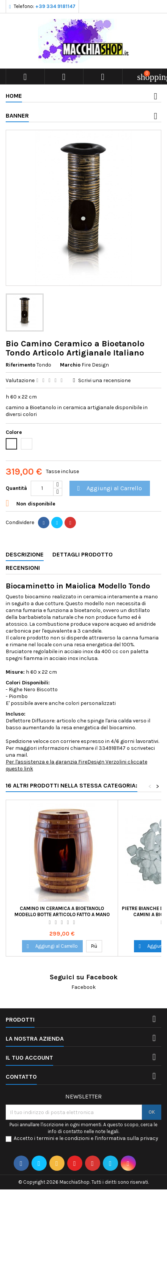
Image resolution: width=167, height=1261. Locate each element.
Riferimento (20, 365)
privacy (149, 1138)
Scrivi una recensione (104, 380)
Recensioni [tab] (23, 567)
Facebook (83, 987)
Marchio (70, 365)
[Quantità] (42, 488)
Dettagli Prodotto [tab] (82, 554)
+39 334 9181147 (55, 6)
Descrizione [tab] (25, 554)
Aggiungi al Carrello (108, 489)
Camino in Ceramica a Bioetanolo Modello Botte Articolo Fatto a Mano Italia (62, 914)
